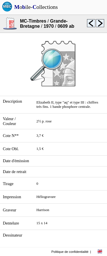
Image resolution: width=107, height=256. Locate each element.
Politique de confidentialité (69, 251)
